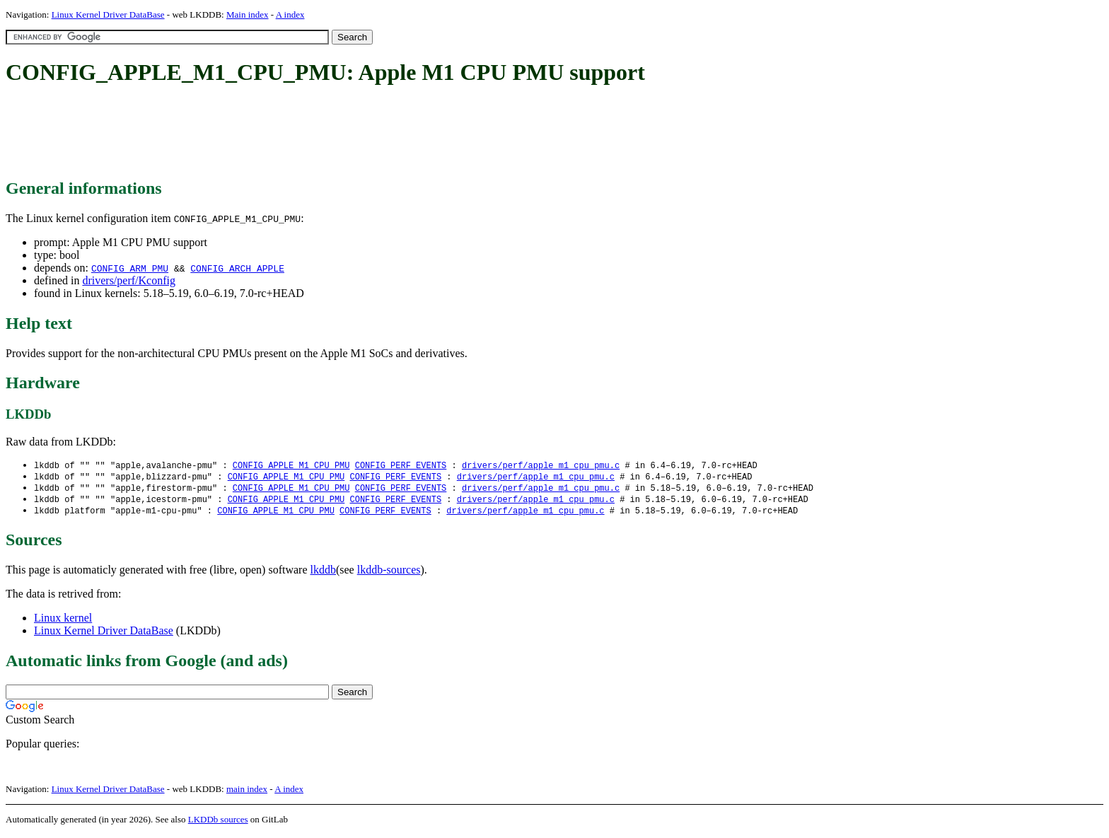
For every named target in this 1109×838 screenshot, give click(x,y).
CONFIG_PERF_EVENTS (401, 466)
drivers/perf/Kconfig (128, 280)
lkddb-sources (389, 573)
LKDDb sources (218, 822)
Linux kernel (63, 621)
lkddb (323, 573)
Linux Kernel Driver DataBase (108, 14)
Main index (247, 14)
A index (290, 14)
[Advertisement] (263, 133)
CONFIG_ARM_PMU (129, 268)
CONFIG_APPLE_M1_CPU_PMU (291, 466)
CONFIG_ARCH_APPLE (237, 268)
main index (246, 792)
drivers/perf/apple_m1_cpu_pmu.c (541, 466)
